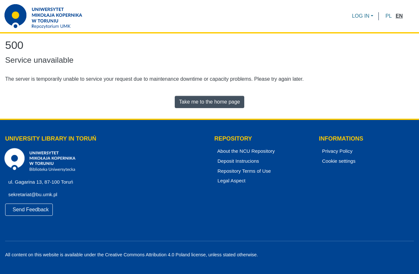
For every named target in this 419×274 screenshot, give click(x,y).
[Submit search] (410, 16)
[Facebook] (389, 255)
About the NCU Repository (244, 151)
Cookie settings (338, 161)
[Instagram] (411, 255)
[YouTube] (400, 255)
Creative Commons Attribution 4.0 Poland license (154, 255)
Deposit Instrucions (237, 161)
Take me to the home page (209, 102)
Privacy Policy (336, 151)
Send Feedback (29, 209)
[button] (388, 16)
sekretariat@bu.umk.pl (35, 194)
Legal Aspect (230, 181)
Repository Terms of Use (243, 171)
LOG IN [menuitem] (360, 16)
